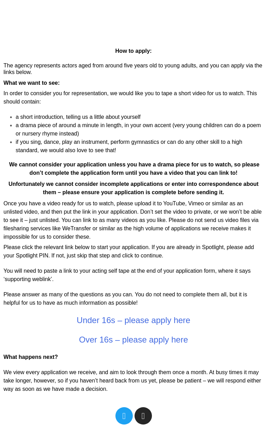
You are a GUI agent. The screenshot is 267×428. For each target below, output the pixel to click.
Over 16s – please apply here (133, 339)
